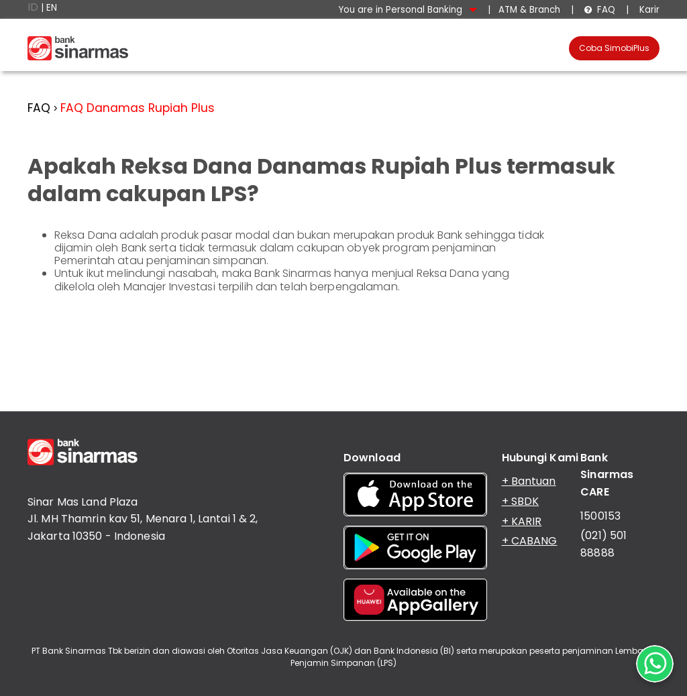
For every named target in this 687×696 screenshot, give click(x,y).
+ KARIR (522, 521)
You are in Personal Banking (408, 9)
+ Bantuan (529, 481)
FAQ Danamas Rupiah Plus (137, 108)
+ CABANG (530, 540)
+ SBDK (520, 501)
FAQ (599, 9)
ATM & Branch (529, 9)
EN (51, 7)
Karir (648, 9)
